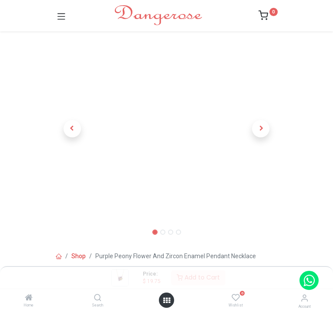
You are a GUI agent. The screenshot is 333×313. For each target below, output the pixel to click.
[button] (72, 129)
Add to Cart (198, 277)
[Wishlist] (235, 298)
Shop (78, 256)
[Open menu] (166, 300)
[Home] (29, 298)
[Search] (98, 298)
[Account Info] (304, 298)
